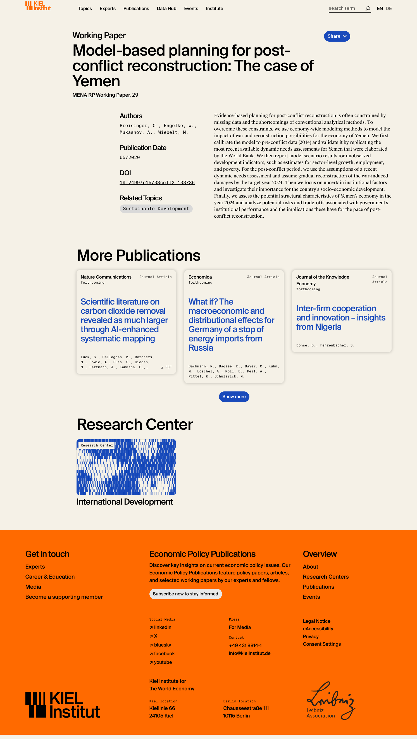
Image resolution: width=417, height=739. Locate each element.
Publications (322, 591)
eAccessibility (319, 633)
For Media (240, 632)
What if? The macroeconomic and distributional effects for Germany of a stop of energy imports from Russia (231, 329)
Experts (37, 571)
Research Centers (331, 581)
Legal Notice (317, 625)
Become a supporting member (72, 601)
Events (313, 601)
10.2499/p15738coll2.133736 (157, 187)
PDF (166, 372)
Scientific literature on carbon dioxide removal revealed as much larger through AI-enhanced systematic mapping (124, 325)
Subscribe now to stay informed (185, 599)
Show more (234, 401)
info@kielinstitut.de (251, 657)
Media (35, 591)
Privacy (311, 641)
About (312, 571)
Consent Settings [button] (323, 648)
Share (334, 41)
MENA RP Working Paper (101, 99)
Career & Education (55, 581)
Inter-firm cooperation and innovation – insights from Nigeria (340, 322)
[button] (85, 13)
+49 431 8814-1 (246, 650)
